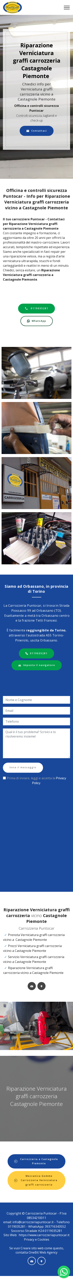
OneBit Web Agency (43, 1252)
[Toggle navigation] (67, 7)
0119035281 (36, 308)
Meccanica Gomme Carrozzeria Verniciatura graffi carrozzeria (35, 1180)
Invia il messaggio (23, 767)
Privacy (29, 1239)
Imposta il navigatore (36, 665)
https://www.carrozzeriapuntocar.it (44, 1235)
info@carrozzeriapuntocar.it (33, 1222)
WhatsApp (36, 321)
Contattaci (36, 130)
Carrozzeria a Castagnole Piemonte (36, 1161)
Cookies (43, 1239)
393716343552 (55, 1226)
